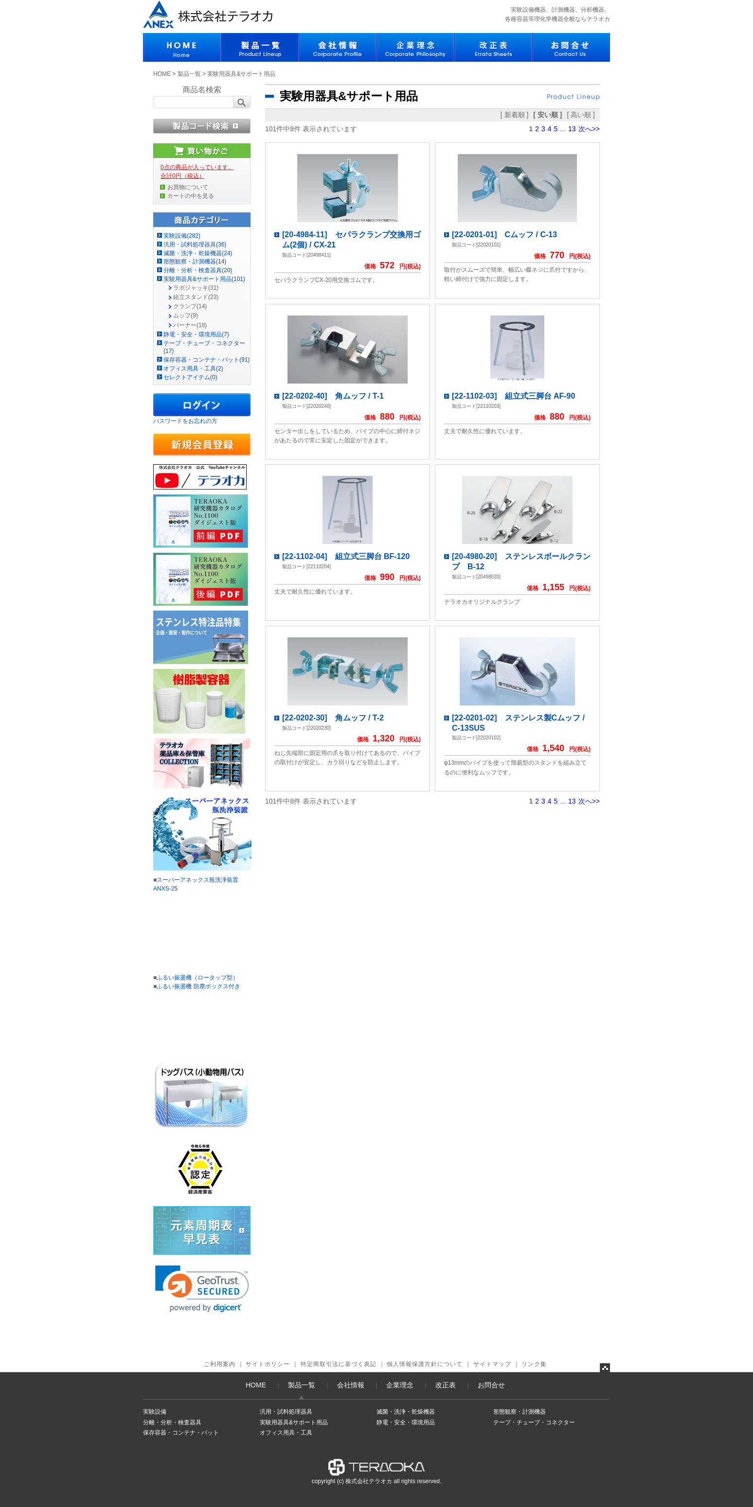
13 (572, 129)
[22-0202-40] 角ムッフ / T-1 (333, 396)
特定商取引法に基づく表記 (338, 1364)
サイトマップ (492, 1364)
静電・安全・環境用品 (405, 1422)
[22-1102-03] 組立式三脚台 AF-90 (513, 396)
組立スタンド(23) (195, 297)
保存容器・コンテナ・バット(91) (206, 359)
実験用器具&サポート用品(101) (204, 279)
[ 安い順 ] (547, 115)
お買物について (187, 187)
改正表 (445, 1385)
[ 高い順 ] (581, 115)
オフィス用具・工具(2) (193, 368)
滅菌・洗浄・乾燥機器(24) (197, 253)
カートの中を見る (190, 196)
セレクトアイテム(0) (190, 377)
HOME (162, 73)
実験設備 (154, 1411)
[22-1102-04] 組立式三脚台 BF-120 (346, 556)
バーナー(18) (190, 325)
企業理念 (399, 1385)
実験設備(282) (181, 235)
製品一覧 (189, 73)
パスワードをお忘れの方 (185, 421)
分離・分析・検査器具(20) (197, 270)
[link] (202, 1289)
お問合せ (491, 1385)
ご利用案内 (219, 1364)
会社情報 (350, 1385)
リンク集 (534, 1364)
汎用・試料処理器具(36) (194, 244)
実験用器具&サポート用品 (294, 1422)
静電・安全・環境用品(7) (196, 334)
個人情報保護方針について (425, 1364)
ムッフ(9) (185, 315)
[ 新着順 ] (515, 115)
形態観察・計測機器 (519, 1411)
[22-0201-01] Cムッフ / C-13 (504, 234)
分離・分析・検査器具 (172, 1422)
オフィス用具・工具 (286, 1432)
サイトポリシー (268, 1364)
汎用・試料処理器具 (286, 1411)
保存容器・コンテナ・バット (181, 1432)
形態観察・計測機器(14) (194, 261)
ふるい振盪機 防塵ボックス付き (198, 986)
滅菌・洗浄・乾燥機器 (405, 1411)
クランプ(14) (190, 306)
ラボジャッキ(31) (195, 287)
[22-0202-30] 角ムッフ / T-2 (333, 718)
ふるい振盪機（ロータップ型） (197, 977)
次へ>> (589, 129)
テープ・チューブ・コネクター (534, 1422)
